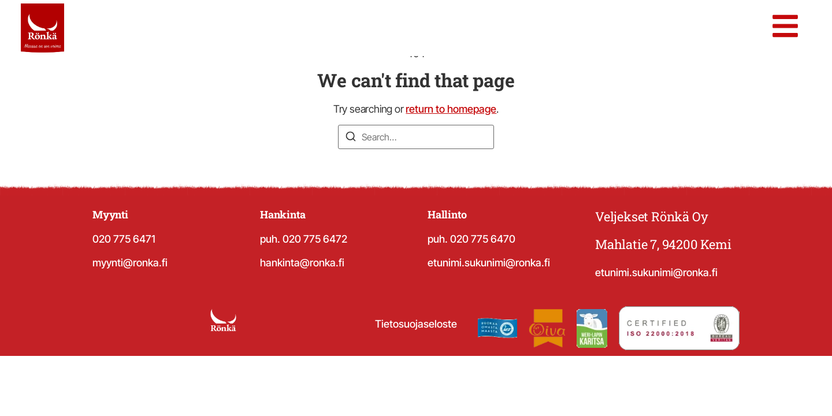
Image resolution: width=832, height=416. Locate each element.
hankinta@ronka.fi (302, 263)
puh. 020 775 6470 (471, 239)
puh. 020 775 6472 (303, 239)
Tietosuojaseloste (416, 324)
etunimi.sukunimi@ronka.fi (489, 263)
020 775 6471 (123, 239)
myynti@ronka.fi (130, 263)
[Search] (351, 138)
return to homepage (451, 109)
